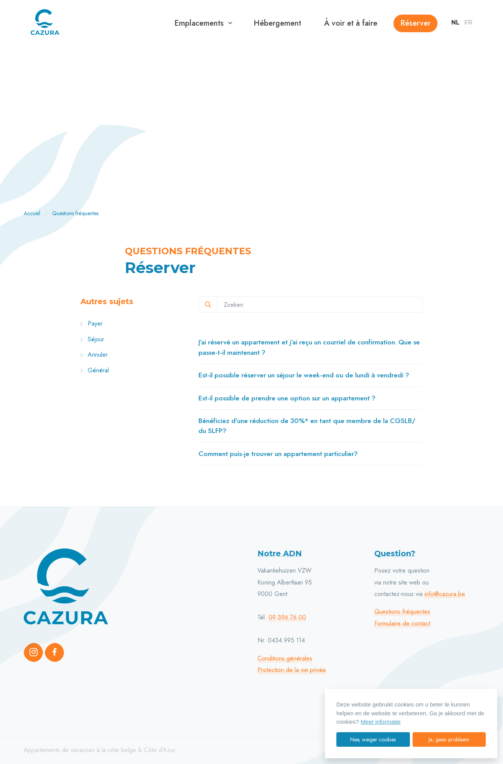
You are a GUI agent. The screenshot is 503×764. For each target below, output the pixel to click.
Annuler (94, 354)
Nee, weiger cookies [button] (373, 739)
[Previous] (23, 123)
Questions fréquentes (402, 611)
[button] (230, 23)
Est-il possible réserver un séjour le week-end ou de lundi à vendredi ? (303, 375)
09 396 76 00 (287, 617)
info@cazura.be (444, 593)
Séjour (92, 339)
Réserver (415, 23)
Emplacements (199, 23)
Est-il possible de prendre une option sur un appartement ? (286, 398)
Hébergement (277, 23)
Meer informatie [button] (380, 721)
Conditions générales (284, 658)
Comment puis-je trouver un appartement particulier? (278, 454)
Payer (91, 323)
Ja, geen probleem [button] (449, 739)
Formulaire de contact (402, 623)
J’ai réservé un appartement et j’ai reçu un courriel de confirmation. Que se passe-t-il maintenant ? (309, 347)
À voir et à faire (350, 23)
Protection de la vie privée (291, 669)
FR (468, 22)
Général (94, 370)
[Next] (479, 123)
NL (455, 22)
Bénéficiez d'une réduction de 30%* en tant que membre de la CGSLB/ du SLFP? (307, 426)
